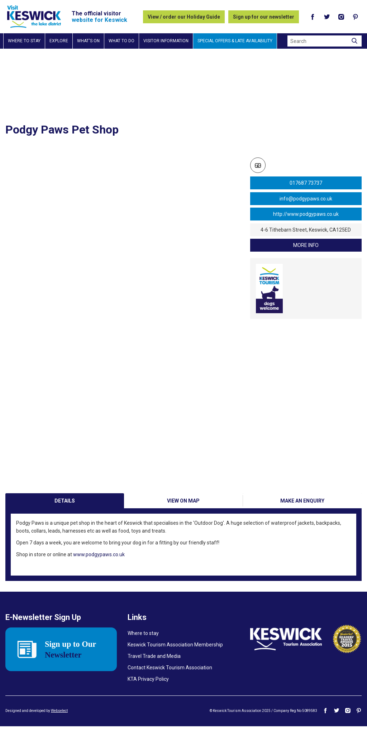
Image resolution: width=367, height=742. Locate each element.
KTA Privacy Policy (148, 695)
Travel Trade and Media (154, 672)
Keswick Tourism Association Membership (175, 660)
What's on (88, 40)
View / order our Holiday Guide (184, 17)
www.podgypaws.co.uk (99, 570)
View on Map (183, 516)
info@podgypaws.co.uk (306, 199)
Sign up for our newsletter (263, 17)
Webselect (59, 726)
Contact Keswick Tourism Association (170, 683)
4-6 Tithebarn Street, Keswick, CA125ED (306, 230)
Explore (58, 40)
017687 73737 (306, 183)
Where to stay (24, 40)
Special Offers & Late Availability (234, 40)
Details (64, 516)
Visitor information (166, 40)
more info (306, 245)
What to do (121, 40)
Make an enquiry (302, 516)
